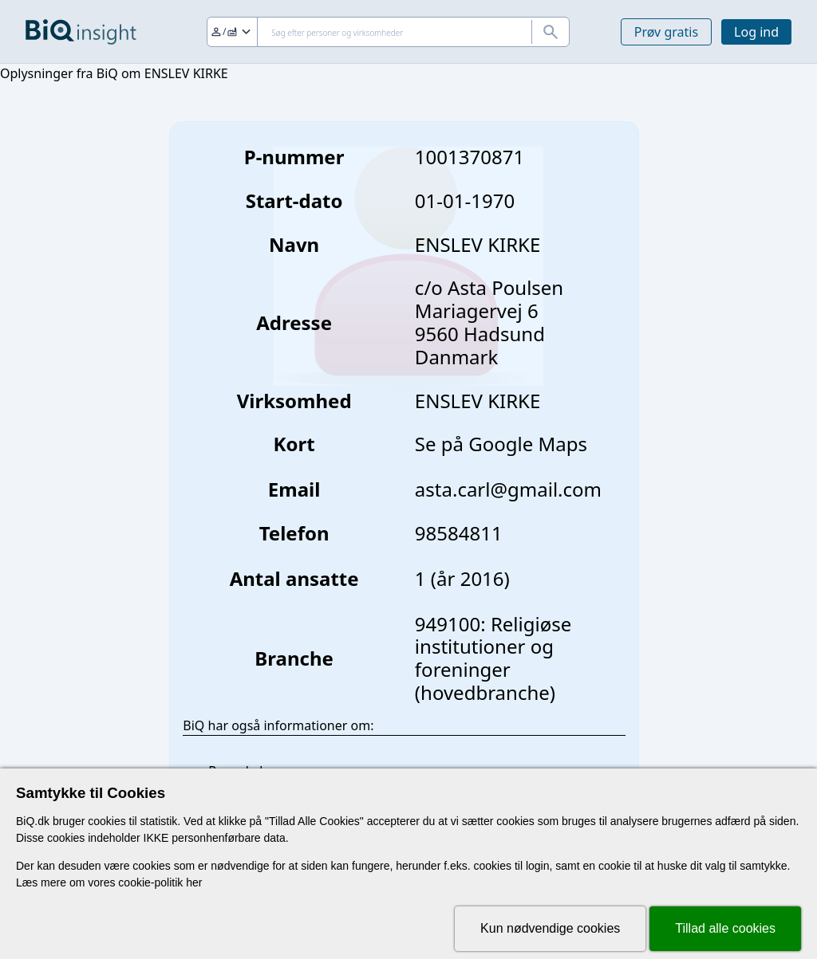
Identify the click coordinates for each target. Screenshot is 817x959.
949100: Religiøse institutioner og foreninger (493, 647)
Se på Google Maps (501, 443)
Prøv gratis (666, 32)
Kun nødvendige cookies (550, 928)
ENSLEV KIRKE (477, 400)
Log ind (756, 32)
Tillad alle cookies (725, 928)
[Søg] (388, 32)
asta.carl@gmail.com (508, 489)
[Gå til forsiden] (81, 32)
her (194, 882)
